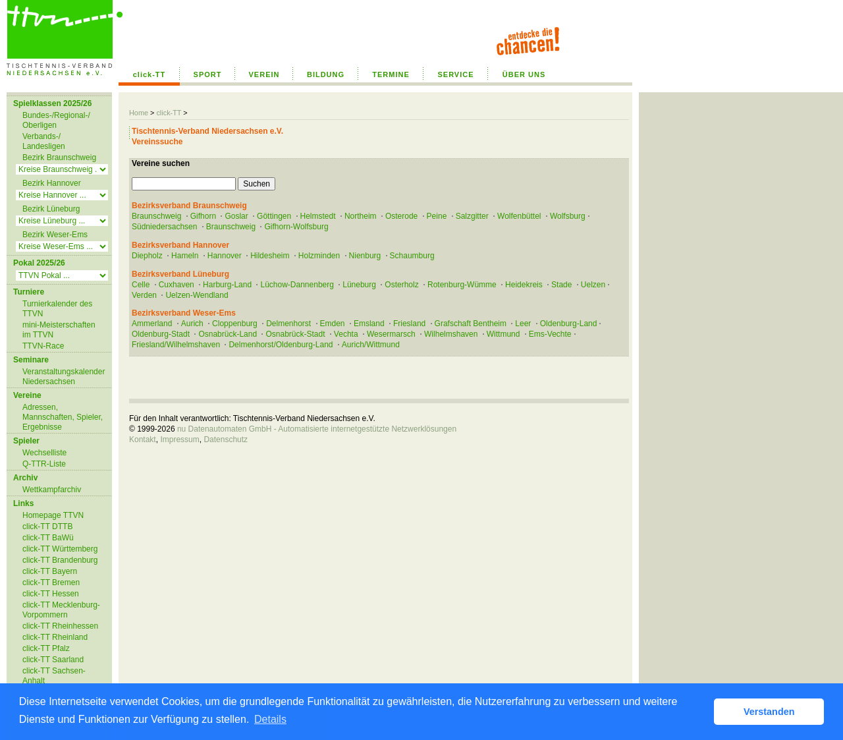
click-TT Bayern (49, 571)
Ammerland (152, 323)
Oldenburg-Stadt (161, 334)
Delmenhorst (288, 323)
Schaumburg (412, 255)
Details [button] (270, 719)
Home (138, 113)
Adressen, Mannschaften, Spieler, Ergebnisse (62, 417)
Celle (141, 284)
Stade (561, 284)
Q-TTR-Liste (44, 464)
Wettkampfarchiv (51, 489)
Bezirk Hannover (51, 183)
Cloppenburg (235, 323)
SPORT (208, 74)
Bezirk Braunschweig (59, 157)
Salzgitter (472, 216)
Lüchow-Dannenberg (296, 284)
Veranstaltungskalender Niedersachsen (63, 376)
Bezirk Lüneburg (51, 208)
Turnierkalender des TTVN (57, 308)
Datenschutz (226, 439)
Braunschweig (156, 216)
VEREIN (264, 74)
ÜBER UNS (524, 74)
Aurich (192, 323)
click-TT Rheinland (55, 637)
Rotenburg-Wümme (462, 284)
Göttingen (274, 216)
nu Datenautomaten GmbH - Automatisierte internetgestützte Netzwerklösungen (316, 429)
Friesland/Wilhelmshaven (176, 344)
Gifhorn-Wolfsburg (296, 226)
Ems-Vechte (550, 334)
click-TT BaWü (48, 537)
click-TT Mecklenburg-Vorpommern (61, 609)
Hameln (184, 255)
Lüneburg (359, 284)
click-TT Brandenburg (60, 560)
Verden (144, 295)
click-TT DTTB (47, 526)
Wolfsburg (567, 216)
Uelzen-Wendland (196, 295)
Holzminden (319, 255)
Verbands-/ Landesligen (43, 141)
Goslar (236, 216)
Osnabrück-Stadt (295, 334)
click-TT (149, 74)
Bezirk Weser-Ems (55, 234)
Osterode (401, 216)
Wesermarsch (391, 334)
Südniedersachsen (164, 226)
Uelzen (593, 284)
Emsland (369, 323)
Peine (437, 216)
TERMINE (391, 74)
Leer (523, 323)
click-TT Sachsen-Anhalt (54, 675)
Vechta (346, 334)
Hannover (224, 255)
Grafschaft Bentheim (470, 323)
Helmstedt (318, 216)
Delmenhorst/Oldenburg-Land (281, 344)
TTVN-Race (43, 346)
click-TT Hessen (50, 593)
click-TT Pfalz (46, 648)
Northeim (360, 216)
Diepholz (147, 255)
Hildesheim (269, 255)
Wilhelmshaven (450, 334)
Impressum (179, 439)
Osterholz (401, 284)
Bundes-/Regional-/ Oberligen (56, 120)
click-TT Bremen (51, 582)
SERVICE (455, 74)
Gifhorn (203, 216)
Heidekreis (524, 284)
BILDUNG (325, 74)
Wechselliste (44, 452)
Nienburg (365, 255)
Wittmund (503, 334)
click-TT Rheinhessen (60, 626)
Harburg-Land (227, 284)
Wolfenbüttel (519, 216)
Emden (332, 323)
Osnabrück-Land (227, 334)
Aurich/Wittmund (371, 344)
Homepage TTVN (53, 515)
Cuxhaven (176, 284)
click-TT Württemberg (59, 549)
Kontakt (142, 439)
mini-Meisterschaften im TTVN (58, 329)
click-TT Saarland (53, 659)
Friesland (409, 323)
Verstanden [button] (769, 711)
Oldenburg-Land (568, 323)
